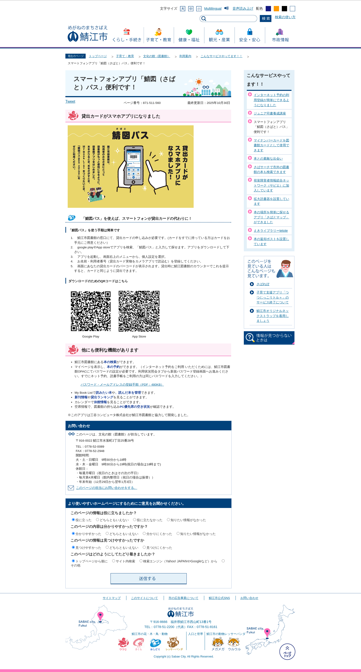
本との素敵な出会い (268, 158)
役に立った (84, 520)
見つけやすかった (88, 547)
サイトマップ (112, 598)
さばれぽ (262, 284)
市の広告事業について (183, 598)
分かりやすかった (88, 534)
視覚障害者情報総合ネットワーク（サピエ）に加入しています (271, 185)
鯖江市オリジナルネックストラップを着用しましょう (272, 316)
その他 (75, 565)
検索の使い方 (285, 17)
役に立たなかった (150, 520)
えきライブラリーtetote (271, 230)
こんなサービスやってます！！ (221, 56)
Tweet (70, 101)
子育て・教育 (125, 56)
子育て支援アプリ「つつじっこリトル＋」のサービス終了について (272, 297)
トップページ (98, 56)
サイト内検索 (125, 561)
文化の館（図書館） (156, 56)
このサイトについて (144, 598)
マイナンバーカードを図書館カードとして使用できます (271, 145)
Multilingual (212, 8)
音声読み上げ (243, 8)
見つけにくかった (159, 547)
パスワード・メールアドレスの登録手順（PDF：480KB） (122, 384)
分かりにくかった (159, 534)
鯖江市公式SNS (219, 598)
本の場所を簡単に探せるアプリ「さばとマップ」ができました (271, 217)
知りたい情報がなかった (188, 520)
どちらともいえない (114, 520)
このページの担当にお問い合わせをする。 (106, 488)
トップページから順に (92, 561)
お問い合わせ (249, 598)
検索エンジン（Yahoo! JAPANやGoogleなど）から (180, 561)
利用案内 (185, 56)
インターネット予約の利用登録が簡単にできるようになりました (271, 100)
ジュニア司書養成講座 (270, 113)
